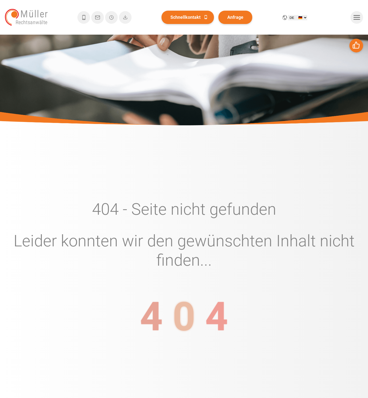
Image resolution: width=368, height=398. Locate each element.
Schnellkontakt (185, 17)
